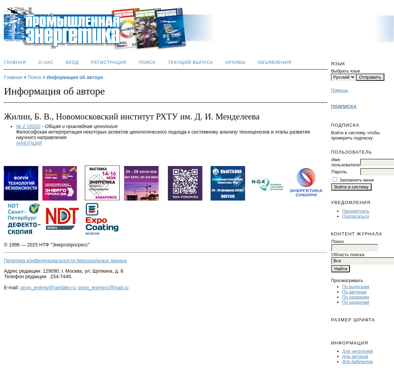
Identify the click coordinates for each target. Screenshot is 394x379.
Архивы (235, 62)
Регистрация (109, 62)
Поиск (147, 62)
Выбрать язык (345, 71)
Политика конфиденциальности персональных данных (65, 260)
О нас (45, 62)
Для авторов (355, 356)
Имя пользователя (345, 162)
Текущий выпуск (190, 62)
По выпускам (355, 286)
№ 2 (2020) (28, 126)
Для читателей (357, 351)
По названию (356, 297)
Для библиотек (357, 361)
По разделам (355, 302)
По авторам (354, 291)
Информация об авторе (75, 77)
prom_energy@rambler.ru (47, 287)
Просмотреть (356, 211)
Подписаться (355, 216)
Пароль (339, 171)
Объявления (275, 62)
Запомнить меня (357, 180)
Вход (72, 62)
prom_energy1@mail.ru (103, 287)
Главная (15, 62)
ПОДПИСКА (343, 106)
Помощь (339, 90)
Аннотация (29, 143)
